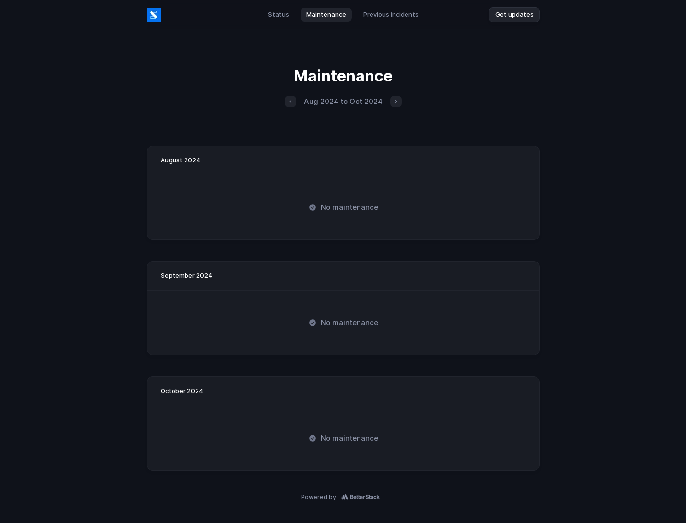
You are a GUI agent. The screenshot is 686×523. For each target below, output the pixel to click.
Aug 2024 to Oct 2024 (343, 101)
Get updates (514, 14)
